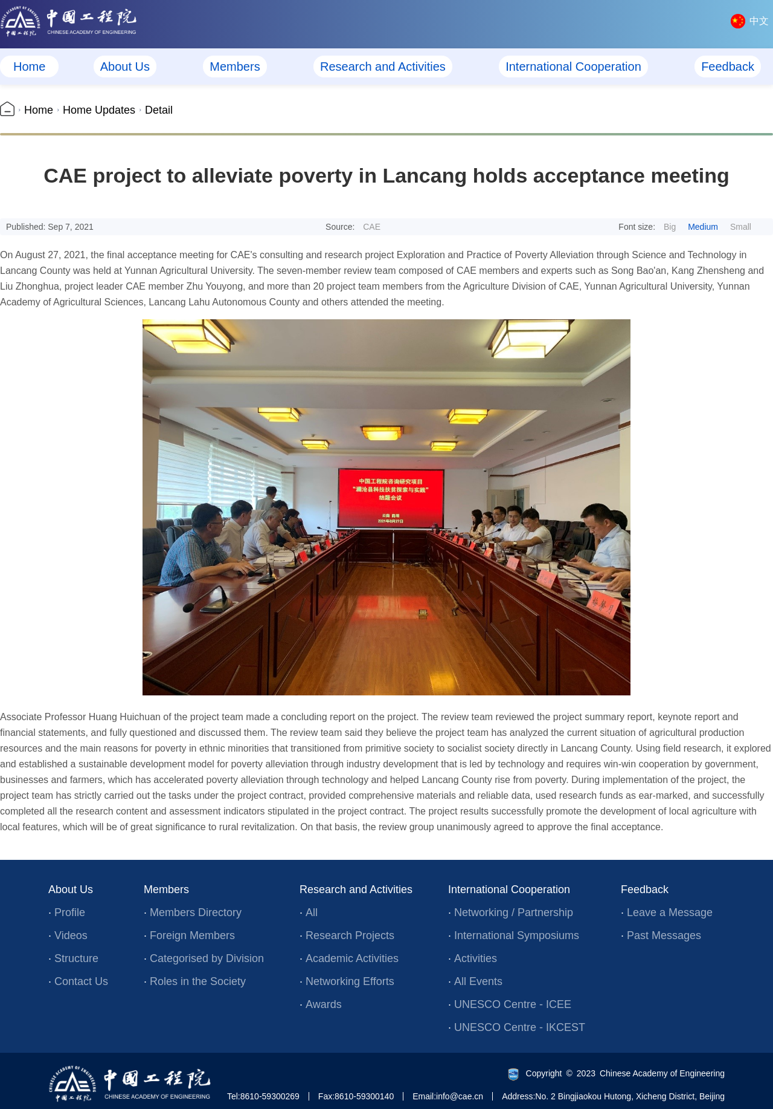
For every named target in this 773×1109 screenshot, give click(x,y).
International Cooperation (573, 66)
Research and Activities (383, 66)
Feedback (727, 66)
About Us (125, 66)
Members (235, 66)
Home (29, 66)
